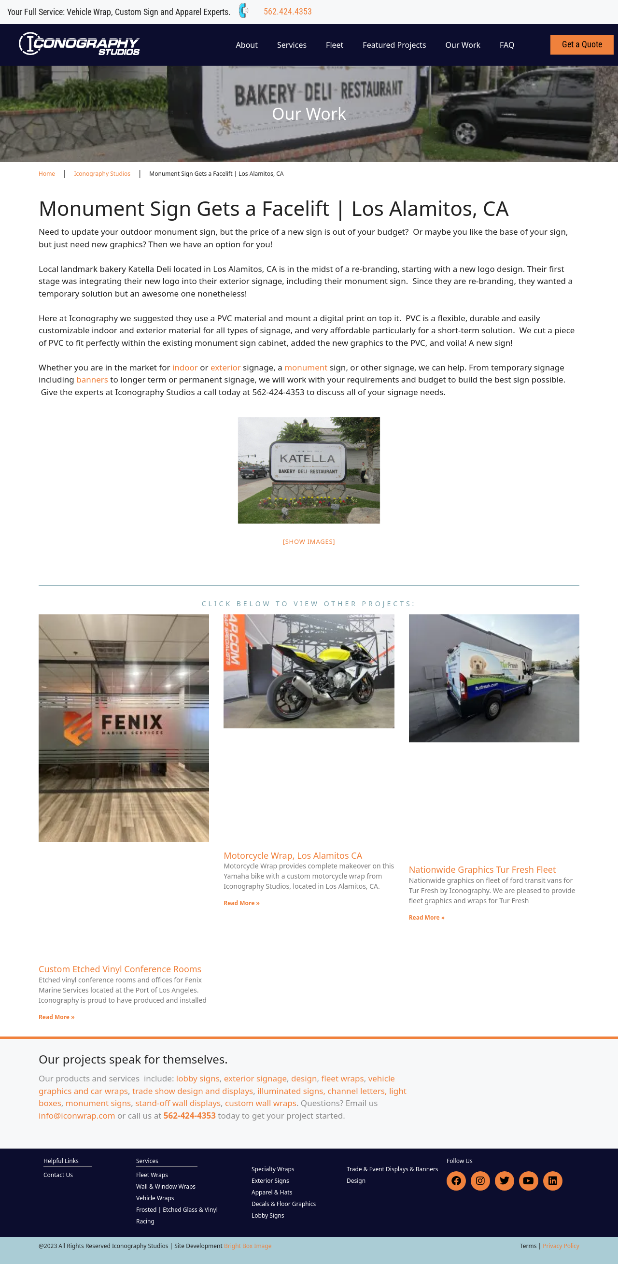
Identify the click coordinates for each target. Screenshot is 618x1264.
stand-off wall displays (178, 1102)
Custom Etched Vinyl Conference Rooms (120, 969)
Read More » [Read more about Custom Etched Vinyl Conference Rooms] (57, 1017)
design (304, 1078)
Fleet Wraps (152, 1175)
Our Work (463, 45)
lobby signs (198, 1078)
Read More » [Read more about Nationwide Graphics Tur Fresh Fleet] (427, 917)
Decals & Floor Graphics (284, 1204)
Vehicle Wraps (155, 1198)
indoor (185, 367)
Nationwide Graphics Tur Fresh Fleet (482, 869)
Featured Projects (394, 45)
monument (305, 367)
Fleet (334, 45)
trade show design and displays (192, 1090)
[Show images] (309, 541)
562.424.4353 (288, 11)
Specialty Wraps (273, 1169)
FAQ (507, 45)
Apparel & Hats (272, 1192)
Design (356, 1181)
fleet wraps (343, 1078)
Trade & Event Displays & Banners (392, 1169)
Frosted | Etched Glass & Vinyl (177, 1210)
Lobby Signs (268, 1215)
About (247, 45)
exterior (226, 367)
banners (92, 379)
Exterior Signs (270, 1181)
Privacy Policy (561, 1246)
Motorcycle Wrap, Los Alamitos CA (293, 855)
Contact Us (58, 1175)
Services (292, 45)
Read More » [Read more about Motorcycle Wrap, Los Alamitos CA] (242, 903)
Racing (145, 1221)
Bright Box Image (248, 1246)
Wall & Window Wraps (166, 1186)
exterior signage (255, 1078)
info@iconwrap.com (77, 1115)
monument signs (98, 1102)
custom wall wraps (260, 1102)
